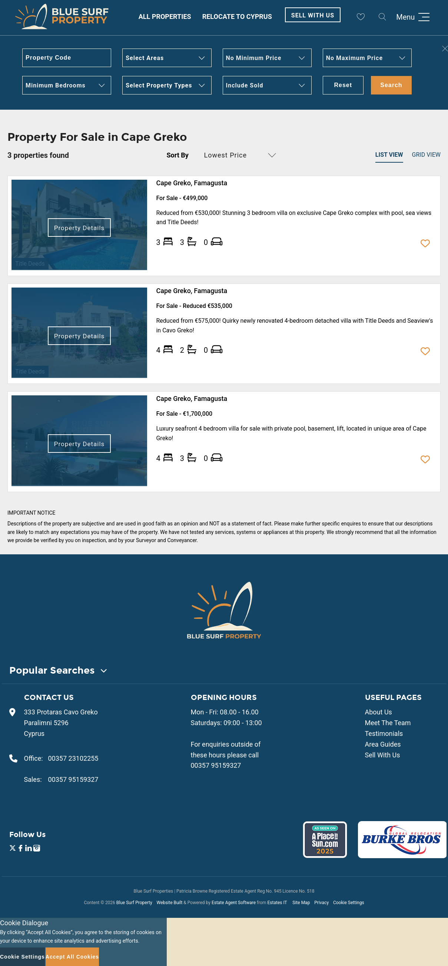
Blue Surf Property (134, 902)
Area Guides (383, 744)
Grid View (426, 154)
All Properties (165, 16)
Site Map (301, 902)
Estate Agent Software (234, 902)
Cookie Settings (348, 902)
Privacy (321, 902)
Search (391, 85)
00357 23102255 (73, 758)
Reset (343, 85)
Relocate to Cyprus (237, 16)
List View (389, 154)
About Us (378, 712)
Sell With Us (312, 15)
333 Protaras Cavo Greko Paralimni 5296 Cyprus (61, 722)
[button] (166, 58)
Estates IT (277, 902)
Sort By (178, 155)
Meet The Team (388, 723)
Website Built (170, 902)
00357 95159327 (73, 779)
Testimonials (384, 733)
